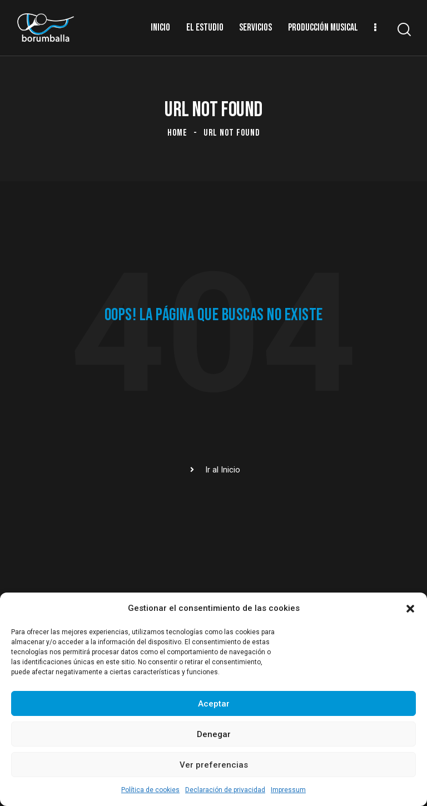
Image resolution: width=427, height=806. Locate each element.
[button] (410, 608)
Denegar (214, 734)
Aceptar (214, 704)
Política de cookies (150, 790)
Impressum (288, 790)
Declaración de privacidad (225, 790)
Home (177, 132)
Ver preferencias (214, 765)
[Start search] (403, 29)
